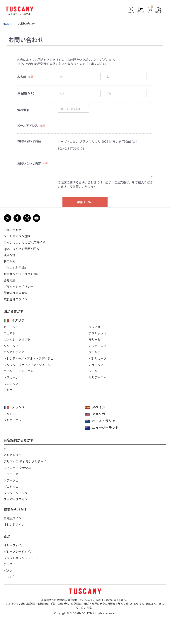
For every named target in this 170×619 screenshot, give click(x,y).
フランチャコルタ (15, 493)
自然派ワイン (12, 518)
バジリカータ (97, 358)
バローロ (10, 448)
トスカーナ (11, 377)
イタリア (18, 320)
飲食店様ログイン (15, 299)
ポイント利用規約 (15, 267)
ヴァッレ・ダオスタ (17, 339)
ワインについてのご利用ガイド (24, 242)
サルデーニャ (97, 377)
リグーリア (11, 345)
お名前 (21, 76)
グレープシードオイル (18, 551)
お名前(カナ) (25, 93)
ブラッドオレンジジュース (21, 558)
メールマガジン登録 (17, 236)
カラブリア (96, 364)
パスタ (8, 570)
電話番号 (23, 110)
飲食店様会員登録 (15, 293)
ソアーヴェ (11, 480)
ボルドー (10, 413)
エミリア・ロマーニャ (18, 371)
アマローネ (11, 474)
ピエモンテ (11, 327)
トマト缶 (10, 576)
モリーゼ (95, 339)
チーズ (8, 564)
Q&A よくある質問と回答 (21, 248)
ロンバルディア (14, 352)
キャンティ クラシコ (17, 467)
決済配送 (10, 255)
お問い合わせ (12, 229)
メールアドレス (27, 125)
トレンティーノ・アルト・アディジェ (28, 358)
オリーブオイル (14, 545)
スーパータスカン (15, 499)
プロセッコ (11, 486)
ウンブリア (11, 383)
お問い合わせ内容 (29, 163)
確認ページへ (85, 202)
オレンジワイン (14, 524)
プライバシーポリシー (18, 286)
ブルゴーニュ (12, 420)
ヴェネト (10, 333)
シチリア (95, 371)
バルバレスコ (12, 455)
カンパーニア (97, 345)
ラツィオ (95, 327)
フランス (18, 407)
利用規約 (10, 261)
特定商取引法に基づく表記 (21, 274)
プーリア (95, 352)
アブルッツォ (97, 333)
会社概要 (10, 280)
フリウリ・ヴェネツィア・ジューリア (29, 364)
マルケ (8, 390)
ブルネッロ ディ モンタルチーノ (25, 461)
